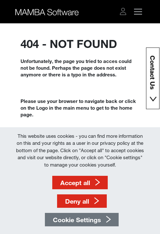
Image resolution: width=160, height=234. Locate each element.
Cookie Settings (77, 219)
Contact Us (152, 74)
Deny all (77, 201)
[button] (123, 11)
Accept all (75, 182)
